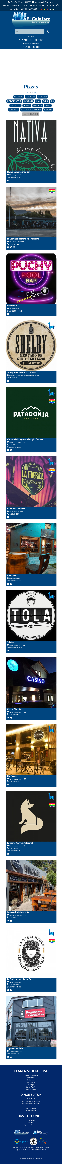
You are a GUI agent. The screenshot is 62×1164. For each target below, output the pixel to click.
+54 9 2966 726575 (15, 177)
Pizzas (34, 92)
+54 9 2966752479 (15, 581)
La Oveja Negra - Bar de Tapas (20, 979)
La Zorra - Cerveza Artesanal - (20, 843)
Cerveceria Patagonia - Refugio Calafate (25, 439)
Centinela (11, 576)
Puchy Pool (12, 306)
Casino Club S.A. (14, 709)
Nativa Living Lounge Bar (18, 172)
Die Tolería (12, 776)
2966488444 (13, 378)
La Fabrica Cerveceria (17, 509)
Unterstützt (23, 1158)
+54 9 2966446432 (15, 987)
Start (27, 92)
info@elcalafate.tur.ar (44, 2)
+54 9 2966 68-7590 (15, 648)
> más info (9, 184)
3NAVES (35, 1158)
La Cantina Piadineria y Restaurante (23, 239)
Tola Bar (10, 642)
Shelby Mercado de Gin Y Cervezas (22, 373)
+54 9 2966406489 (15, 851)
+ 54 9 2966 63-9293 (15, 311)
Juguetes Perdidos (15, 1048)
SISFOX (30, 1158)
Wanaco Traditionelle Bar (18, 912)
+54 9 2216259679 (15, 1054)
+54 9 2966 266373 (15, 447)
